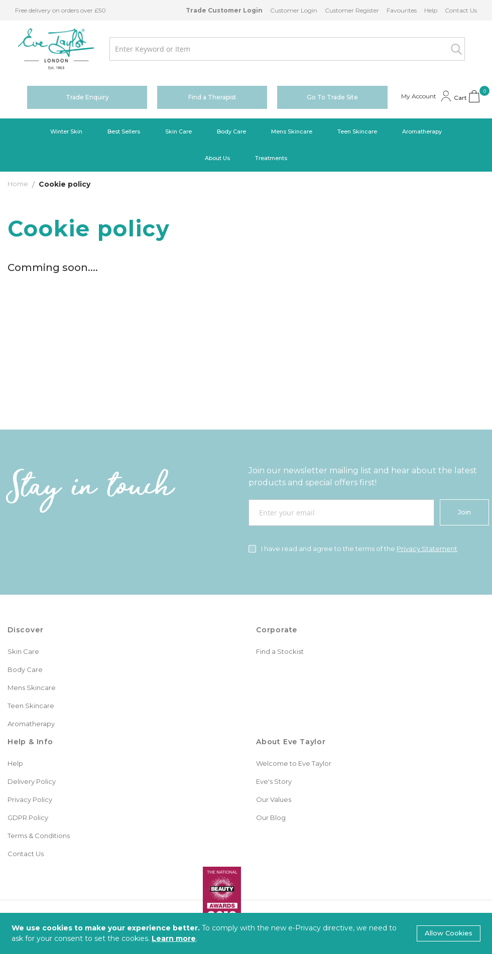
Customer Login (293, 10)
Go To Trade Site (332, 97)
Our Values (273, 799)
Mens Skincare (32, 688)
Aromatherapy (31, 724)
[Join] (464, 512)
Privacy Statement (427, 548)
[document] (246, 933)
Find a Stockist (280, 651)
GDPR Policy (28, 817)
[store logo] (56, 48)
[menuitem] (66, 131)
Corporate (276, 629)
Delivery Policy (32, 781)
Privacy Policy (30, 799)
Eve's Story (274, 781)
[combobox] (287, 49)
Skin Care (23, 651)
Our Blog (271, 817)
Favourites (402, 10)
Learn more (174, 938)
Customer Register (352, 10)
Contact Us (461, 10)
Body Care (25, 669)
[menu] (246, 145)
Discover (25, 629)
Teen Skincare (31, 706)
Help (430, 10)
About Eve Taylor (291, 741)
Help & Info (30, 741)
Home (19, 184)
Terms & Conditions (39, 836)
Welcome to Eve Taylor (293, 763)
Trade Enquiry (87, 97)
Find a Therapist (212, 97)
